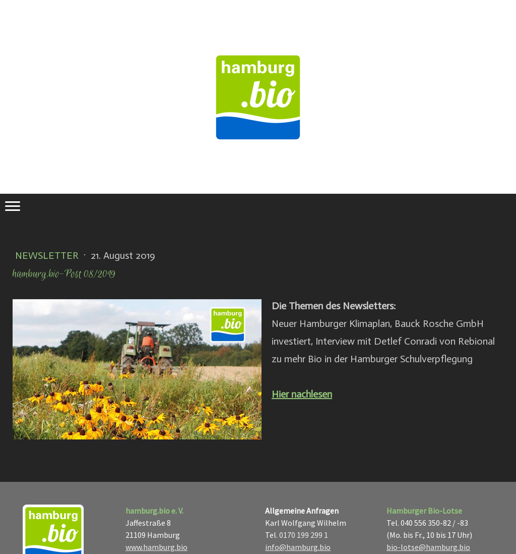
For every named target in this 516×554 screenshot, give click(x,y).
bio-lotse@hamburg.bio (428, 547)
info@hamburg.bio (298, 547)
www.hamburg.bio (156, 547)
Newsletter (48, 255)
